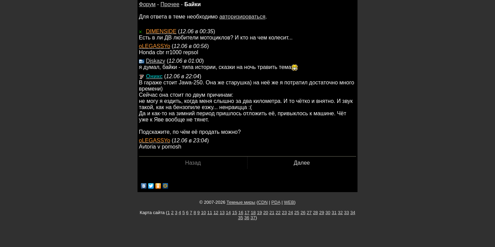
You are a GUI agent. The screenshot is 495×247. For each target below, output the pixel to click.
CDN (263, 202)
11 (209, 212)
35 (240, 217)
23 (284, 212)
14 (228, 212)
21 (272, 212)
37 (253, 217)
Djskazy (155, 61)
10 (203, 212)
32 (340, 212)
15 (234, 212)
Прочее (170, 4)
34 (352, 212)
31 (334, 212)
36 (246, 217)
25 (296, 212)
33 (346, 212)
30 (328, 212)
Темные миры (241, 202)
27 (309, 212)
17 (246, 212)
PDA (275, 202)
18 (253, 212)
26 (302, 212)
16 (240, 212)
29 (321, 212)
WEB (289, 202)
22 (278, 212)
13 (222, 212)
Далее (302, 163)
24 (290, 212)
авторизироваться (242, 17)
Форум (147, 4)
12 (215, 212)
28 (315, 212)
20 (265, 212)
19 (259, 212)
